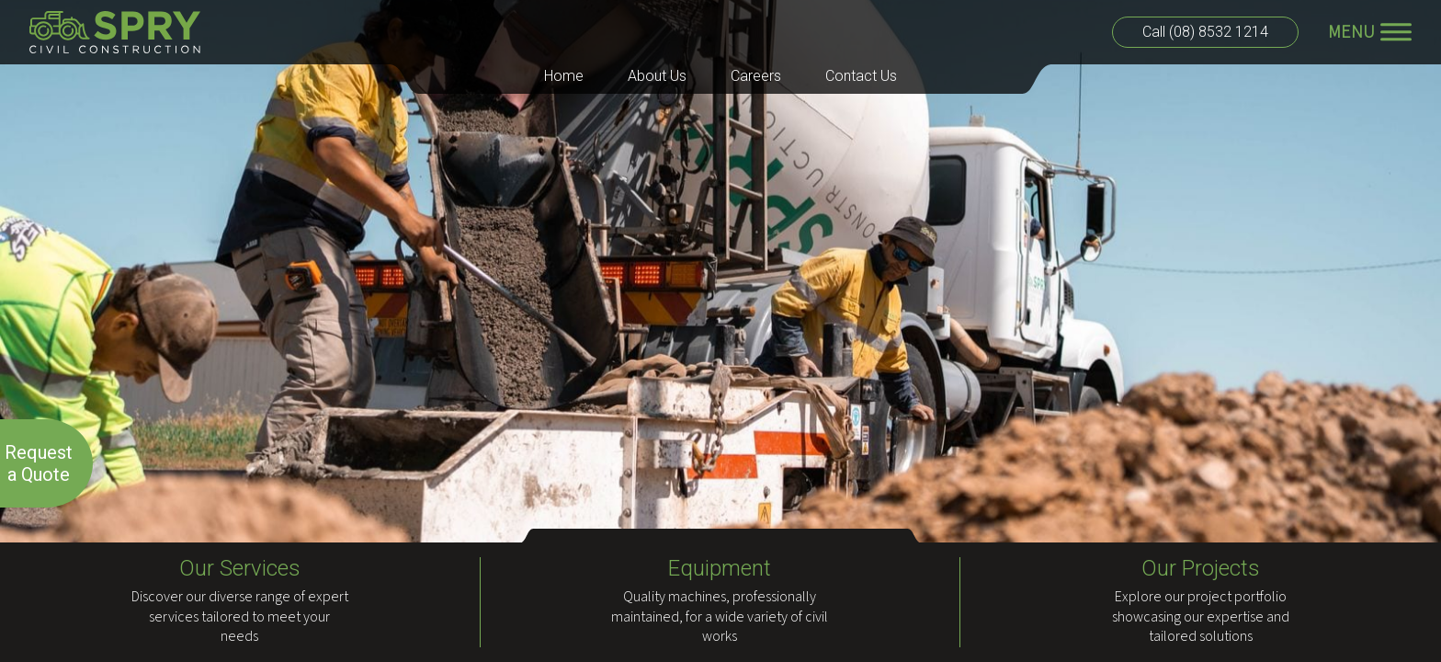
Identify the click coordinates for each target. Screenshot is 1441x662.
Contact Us (861, 76)
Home (564, 76)
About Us (657, 76)
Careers (756, 76)
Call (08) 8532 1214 (1205, 31)
